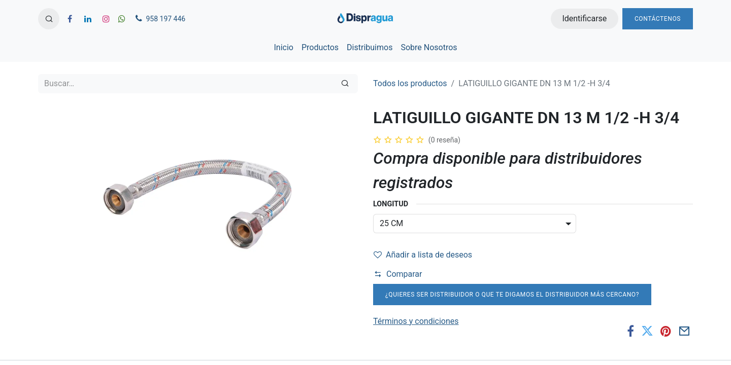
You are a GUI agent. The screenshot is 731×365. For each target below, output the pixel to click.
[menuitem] (283, 48)
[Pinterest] (665, 331)
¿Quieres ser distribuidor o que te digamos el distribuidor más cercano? (512, 294)
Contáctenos (658, 18)
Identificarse (584, 18)
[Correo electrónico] (684, 331)
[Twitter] (647, 331)
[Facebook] (630, 331)
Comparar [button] (398, 274)
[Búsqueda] (345, 83)
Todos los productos (410, 83)
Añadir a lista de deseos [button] (423, 255)
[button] (48, 18)
